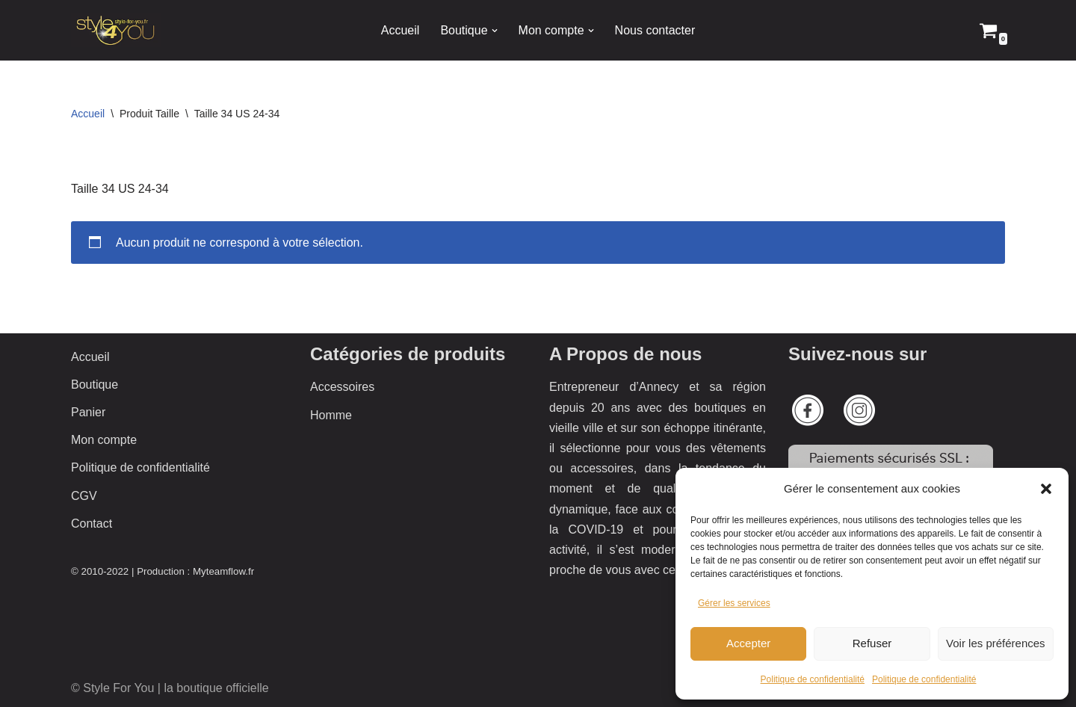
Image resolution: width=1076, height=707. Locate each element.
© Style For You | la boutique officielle (170, 688)
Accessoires (342, 386)
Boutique (94, 384)
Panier (88, 412)
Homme (331, 415)
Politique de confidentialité (813, 679)
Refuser (872, 643)
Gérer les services (734, 603)
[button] (1046, 488)
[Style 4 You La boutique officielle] (116, 30)
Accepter (748, 643)
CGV (84, 496)
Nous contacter (655, 30)
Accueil (400, 30)
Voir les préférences (995, 643)
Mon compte (104, 439)
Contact (91, 523)
